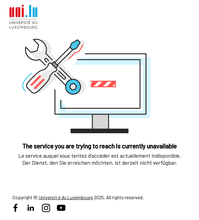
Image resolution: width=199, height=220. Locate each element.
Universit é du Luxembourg (66, 197)
